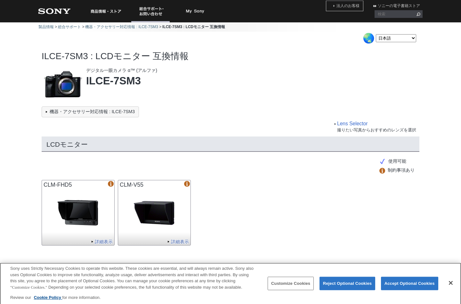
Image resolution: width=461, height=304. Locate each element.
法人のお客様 (356, 4)
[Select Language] (396, 38)
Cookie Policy (48, 300)
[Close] (451, 286)
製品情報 (46, 27)
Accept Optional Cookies (409, 287)
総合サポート (69, 27)
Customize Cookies (290, 287)
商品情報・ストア (105, 11)
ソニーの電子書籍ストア (401, 4)
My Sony (195, 11)
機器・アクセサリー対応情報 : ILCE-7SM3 (121, 27)
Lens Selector (352, 123)
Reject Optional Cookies (347, 287)
